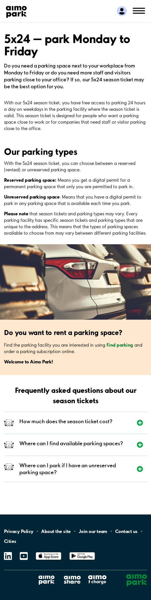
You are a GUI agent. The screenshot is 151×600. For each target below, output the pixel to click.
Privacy (18, 531)
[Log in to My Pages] (122, 11)
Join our (93, 531)
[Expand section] (82, 423)
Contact (126, 531)
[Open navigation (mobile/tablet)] (139, 10)
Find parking (119, 345)
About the (56, 531)
